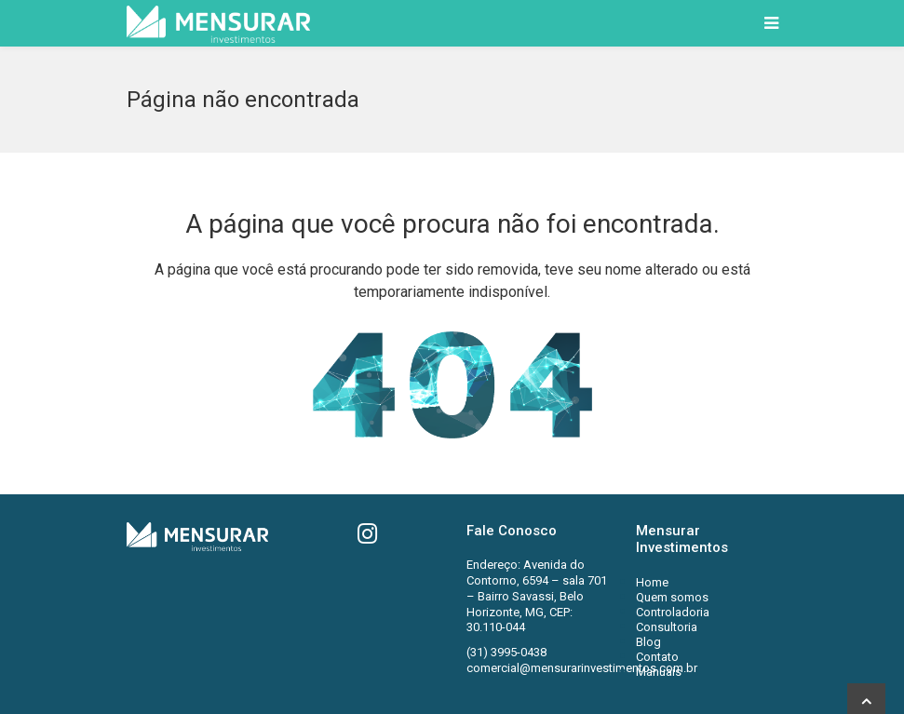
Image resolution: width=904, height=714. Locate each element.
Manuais (658, 672)
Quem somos (672, 597)
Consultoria (666, 627)
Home (652, 582)
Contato (657, 657)
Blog (648, 642)
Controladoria (672, 612)
